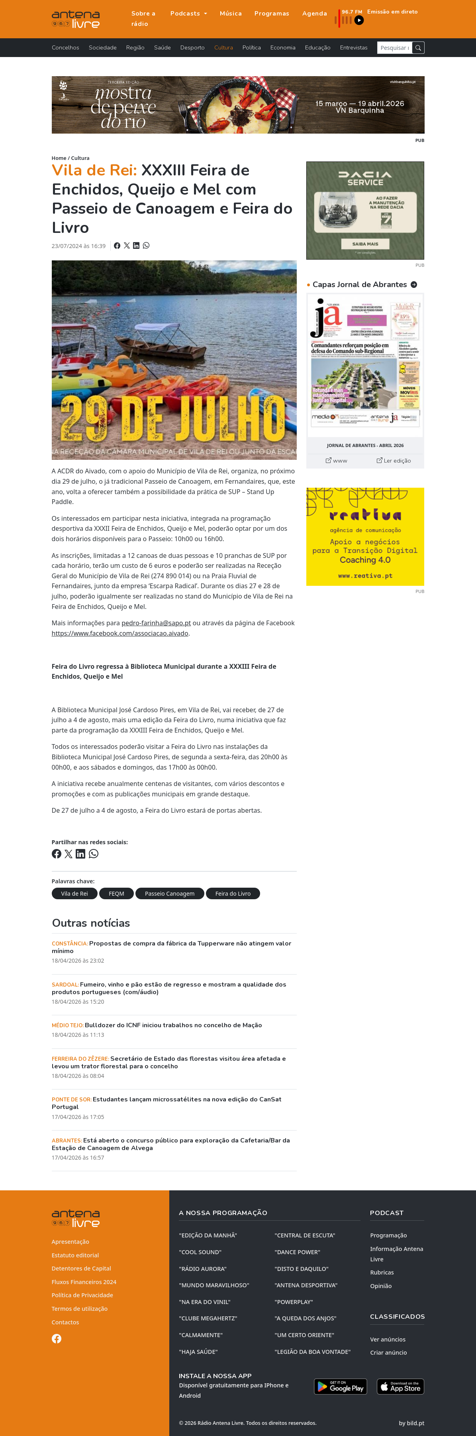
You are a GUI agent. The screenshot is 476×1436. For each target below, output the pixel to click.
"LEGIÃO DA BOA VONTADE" (312, 1351)
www (336, 461)
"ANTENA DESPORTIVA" (305, 1285)
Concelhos (65, 47)
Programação (388, 1235)
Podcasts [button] (186, 14)
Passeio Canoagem (170, 893)
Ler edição (394, 461)
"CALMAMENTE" (201, 1335)
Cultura (223, 47)
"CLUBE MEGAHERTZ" (208, 1318)
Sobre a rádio (143, 19)
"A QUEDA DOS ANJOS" (305, 1318)
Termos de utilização (80, 1308)
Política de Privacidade (83, 1295)
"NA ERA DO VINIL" (204, 1302)
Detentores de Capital (81, 1268)
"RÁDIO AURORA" (202, 1269)
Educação (318, 47)
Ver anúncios (387, 1339)
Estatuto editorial (75, 1255)
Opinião (381, 1286)
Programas (272, 14)
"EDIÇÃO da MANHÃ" (208, 1235)
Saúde (162, 47)
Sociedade (103, 47)
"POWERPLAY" (293, 1302)
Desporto (192, 47)
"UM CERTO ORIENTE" (304, 1335)
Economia (283, 47)
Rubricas (382, 1272)
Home (59, 158)
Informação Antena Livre (396, 1254)
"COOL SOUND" (200, 1252)
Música (231, 14)
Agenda (314, 14)
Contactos (65, 1322)
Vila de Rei (74, 893)
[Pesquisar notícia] (394, 47)
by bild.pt (412, 1423)
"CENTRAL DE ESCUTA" (304, 1235)
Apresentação (71, 1241)
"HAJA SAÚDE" (198, 1351)
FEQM (116, 893)
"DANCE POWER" (297, 1252)
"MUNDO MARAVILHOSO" (214, 1285)
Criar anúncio (388, 1352)
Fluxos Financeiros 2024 (84, 1282)
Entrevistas (354, 47)
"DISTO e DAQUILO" (301, 1269)
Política (252, 47)
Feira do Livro (233, 893)
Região (135, 47)
